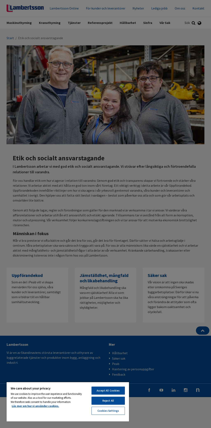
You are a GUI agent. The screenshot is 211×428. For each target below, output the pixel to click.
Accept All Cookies (108, 390)
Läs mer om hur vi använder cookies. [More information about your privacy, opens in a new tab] (35, 406)
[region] (68, 401)
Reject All (108, 400)
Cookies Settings (108, 411)
